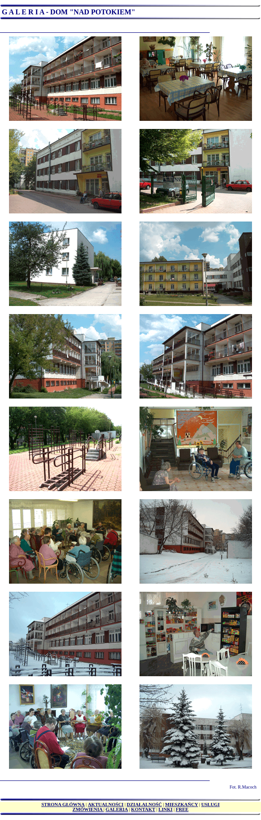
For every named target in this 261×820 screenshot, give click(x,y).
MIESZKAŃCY (181, 804)
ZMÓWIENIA (88, 809)
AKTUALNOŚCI (105, 804)
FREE (182, 809)
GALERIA (117, 809)
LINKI (165, 809)
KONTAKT (143, 809)
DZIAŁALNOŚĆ (144, 804)
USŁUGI (210, 804)
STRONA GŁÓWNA (63, 804)
